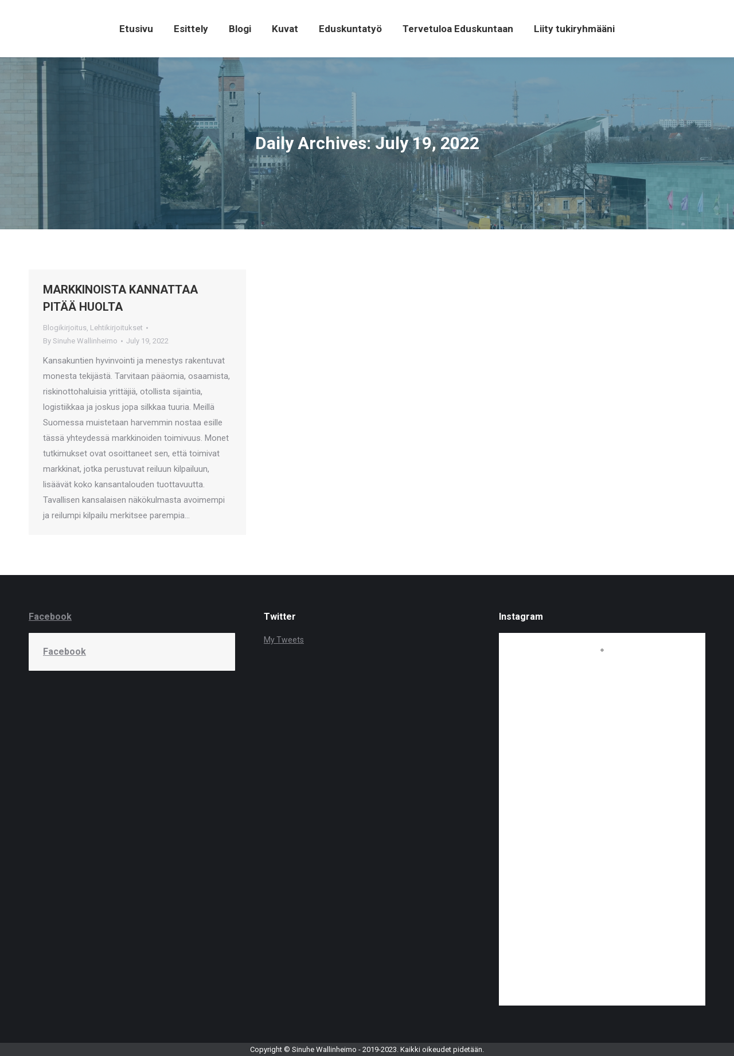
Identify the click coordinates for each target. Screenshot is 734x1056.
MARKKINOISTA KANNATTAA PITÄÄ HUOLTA (120, 298)
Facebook (50, 616)
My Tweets (284, 639)
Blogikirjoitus (65, 327)
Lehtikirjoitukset (116, 327)
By (80, 341)
